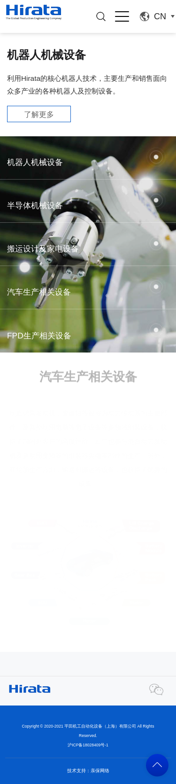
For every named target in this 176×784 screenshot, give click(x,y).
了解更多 (39, 114)
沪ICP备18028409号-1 (88, 745)
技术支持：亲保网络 (88, 770)
